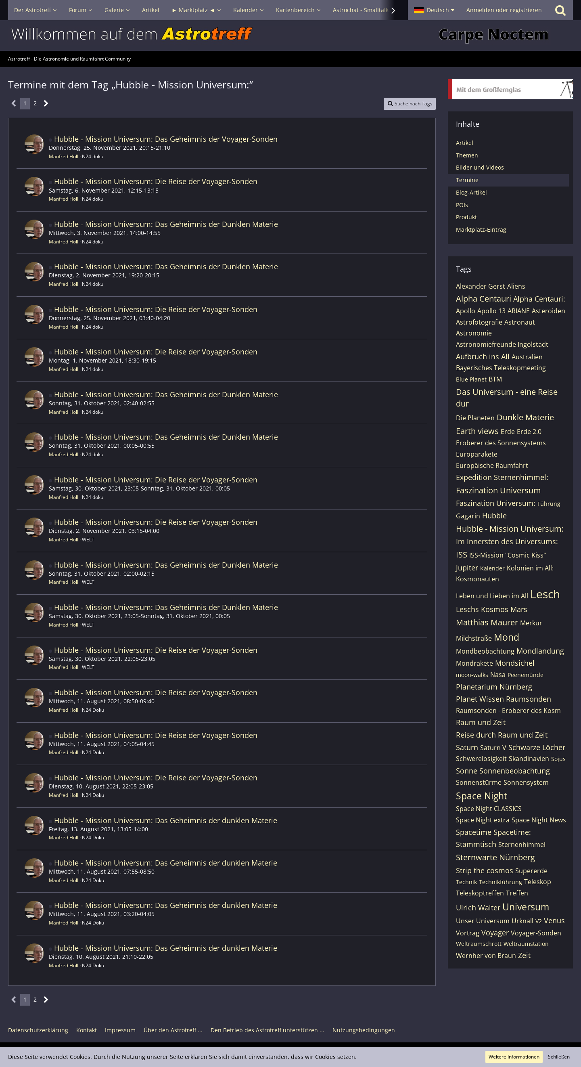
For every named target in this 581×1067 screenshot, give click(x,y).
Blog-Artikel (471, 192)
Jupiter (467, 567)
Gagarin (468, 515)
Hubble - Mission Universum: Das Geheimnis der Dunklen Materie (166, 224)
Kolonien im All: (530, 568)
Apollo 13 (491, 310)
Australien (527, 356)
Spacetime (473, 832)
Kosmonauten (477, 578)
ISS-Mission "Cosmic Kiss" (507, 555)
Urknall (522, 920)
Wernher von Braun (486, 955)
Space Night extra (483, 819)
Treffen (517, 893)
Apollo (465, 310)
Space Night (481, 795)
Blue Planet (471, 379)
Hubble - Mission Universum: (510, 528)
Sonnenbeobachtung (514, 771)
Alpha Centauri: (539, 299)
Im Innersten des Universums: (507, 541)
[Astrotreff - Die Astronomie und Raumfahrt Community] (290, 35)
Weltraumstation (526, 944)
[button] (434, 10)
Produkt (466, 217)
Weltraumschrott (479, 944)
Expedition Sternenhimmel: (502, 477)
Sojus (558, 759)
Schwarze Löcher (536, 747)
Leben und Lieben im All (492, 595)
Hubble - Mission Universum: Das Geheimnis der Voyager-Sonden (166, 139)
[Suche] (560, 10)
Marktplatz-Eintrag (481, 229)
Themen (467, 155)
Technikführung (500, 882)
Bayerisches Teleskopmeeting (501, 367)
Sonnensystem (526, 782)
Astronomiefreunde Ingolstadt (502, 344)
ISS (461, 554)
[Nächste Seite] (46, 103)
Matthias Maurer (487, 622)
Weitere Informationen (514, 1056)
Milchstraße (474, 638)
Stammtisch (476, 844)
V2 (538, 921)
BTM (495, 379)
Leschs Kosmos (482, 609)
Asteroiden (548, 310)
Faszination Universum (498, 490)
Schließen (559, 1056)
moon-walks (472, 675)
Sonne (466, 771)
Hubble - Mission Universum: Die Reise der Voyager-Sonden (155, 181)
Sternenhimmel (521, 844)
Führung (548, 503)
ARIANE (519, 310)
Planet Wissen (480, 699)
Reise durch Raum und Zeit (502, 735)
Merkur (531, 622)
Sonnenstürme (479, 782)
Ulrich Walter (478, 907)
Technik (466, 882)
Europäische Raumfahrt (492, 465)
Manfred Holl (63, 156)
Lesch (545, 594)
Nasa (498, 674)
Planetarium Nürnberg (494, 687)
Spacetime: (512, 832)
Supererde (531, 870)
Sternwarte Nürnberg (495, 857)
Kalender (492, 568)
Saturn (467, 747)
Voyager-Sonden (536, 933)
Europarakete (476, 454)
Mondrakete (474, 663)
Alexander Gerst (480, 286)
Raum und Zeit (481, 722)
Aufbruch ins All (483, 356)
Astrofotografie (479, 322)
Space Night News (539, 819)
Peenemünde (525, 675)
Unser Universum (483, 920)
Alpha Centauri (483, 298)
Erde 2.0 (529, 431)
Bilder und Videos (480, 167)
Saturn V (493, 747)
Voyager (495, 932)
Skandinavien (529, 758)
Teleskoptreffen (480, 893)
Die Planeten (475, 417)
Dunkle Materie (525, 417)
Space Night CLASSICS (489, 808)
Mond (506, 637)
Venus (554, 920)
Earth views (477, 431)
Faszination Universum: (495, 503)
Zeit (524, 955)
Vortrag (467, 933)
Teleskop (537, 881)
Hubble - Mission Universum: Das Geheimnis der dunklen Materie (165, 820)
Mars (518, 609)
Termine (467, 180)
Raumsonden (528, 699)
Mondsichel (515, 663)
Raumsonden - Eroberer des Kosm (508, 710)
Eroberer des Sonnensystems (501, 442)
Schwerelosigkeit (481, 758)
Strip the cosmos (484, 870)
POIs (462, 205)
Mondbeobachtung (485, 651)
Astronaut (519, 322)
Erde (508, 431)
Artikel (464, 143)
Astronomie (474, 333)
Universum (525, 906)
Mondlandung (540, 651)
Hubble (494, 515)
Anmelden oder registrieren (504, 10)
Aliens (516, 286)
